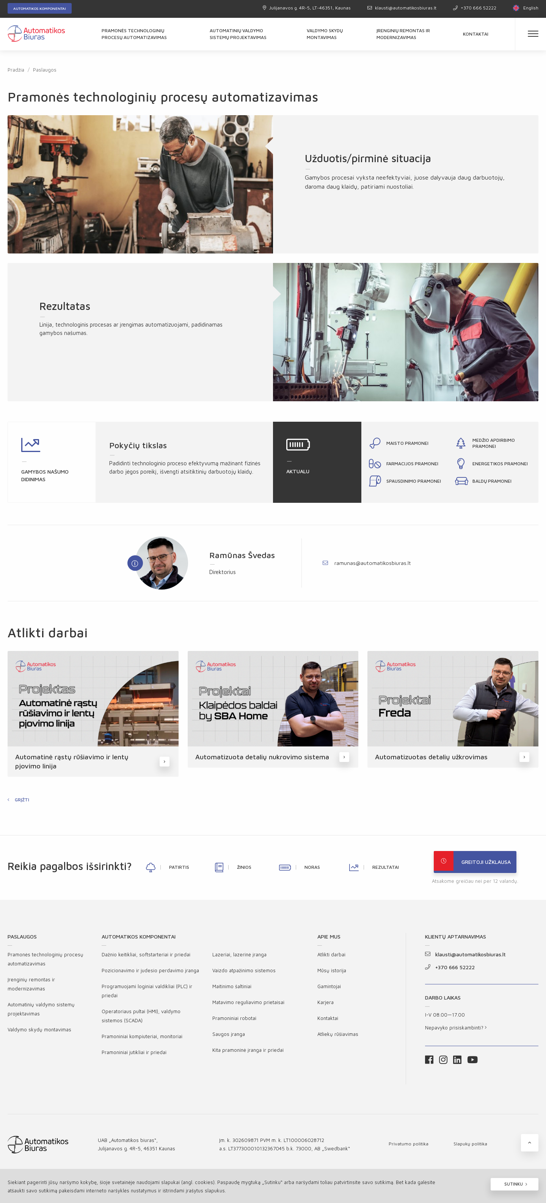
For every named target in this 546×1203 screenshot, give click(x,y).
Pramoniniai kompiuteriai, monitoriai (142, 1039)
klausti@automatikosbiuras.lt (401, 8)
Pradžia (16, 70)
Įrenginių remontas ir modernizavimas (403, 34)
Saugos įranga (228, 1036)
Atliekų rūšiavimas (337, 1036)
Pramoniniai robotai (234, 1020)
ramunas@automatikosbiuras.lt (367, 563)
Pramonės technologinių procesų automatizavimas (134, 34)
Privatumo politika (409, 1146)
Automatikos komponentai (39, 8)
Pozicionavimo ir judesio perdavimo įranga (150, 973)
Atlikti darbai (331, 957)
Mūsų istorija (331, 973)
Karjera (325, 1004)
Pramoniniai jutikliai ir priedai (134, 1054)
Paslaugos (44, 70)
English (525, 8)
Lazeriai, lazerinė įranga (239, 957)
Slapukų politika (471, 1146)
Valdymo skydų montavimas (325, 34)
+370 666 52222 (474, 8)
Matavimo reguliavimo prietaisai (248, 1004)
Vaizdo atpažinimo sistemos (244, 973)
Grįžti (22, 802)
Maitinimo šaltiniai (231, 989)
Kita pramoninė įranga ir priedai (248, 1052)
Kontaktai (475, 34)
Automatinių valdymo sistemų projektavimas (238, 34)
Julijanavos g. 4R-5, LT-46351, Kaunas (307, 8)
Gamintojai (329, 989)
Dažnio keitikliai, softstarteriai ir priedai (146, 957)
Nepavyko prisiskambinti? (455, 1030)
